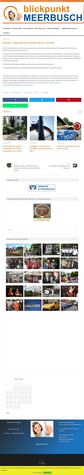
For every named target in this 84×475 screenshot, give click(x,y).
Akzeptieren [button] (47, 472)
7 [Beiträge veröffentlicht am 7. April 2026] (11, 392)
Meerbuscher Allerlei (69, 28)
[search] (76, 230)
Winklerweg (45, 92)
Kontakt (6, 33)
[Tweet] (42, 100)
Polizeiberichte (6, 39)
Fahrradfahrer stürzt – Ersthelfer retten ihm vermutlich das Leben (13, 148)
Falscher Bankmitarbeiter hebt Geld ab (68, 147)
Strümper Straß (28, 92)
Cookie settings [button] (37, 472)
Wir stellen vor (40, 28)
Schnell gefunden (53, 28)
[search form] (40, 230)
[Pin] (68, 100)
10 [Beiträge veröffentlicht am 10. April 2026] (22, 392)
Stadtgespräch (28, 28)
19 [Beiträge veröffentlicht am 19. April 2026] (30, 397)
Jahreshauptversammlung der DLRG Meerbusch (56, 166)
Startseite (7, 28)
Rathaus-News (17, 28)
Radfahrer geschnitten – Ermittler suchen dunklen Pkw (41, 148)
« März (7, 413)
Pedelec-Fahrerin (16, 92)
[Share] (15, 100)
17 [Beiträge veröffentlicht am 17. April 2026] (22, 397)
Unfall (37, 92)
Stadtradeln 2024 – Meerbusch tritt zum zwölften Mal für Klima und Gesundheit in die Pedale (27, 167)
